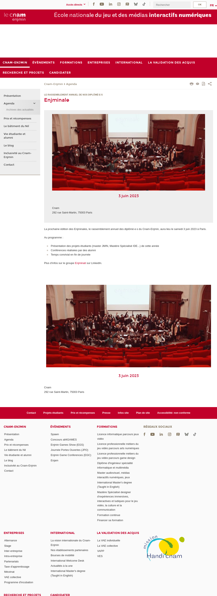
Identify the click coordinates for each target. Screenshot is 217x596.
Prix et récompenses (17, 118)
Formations (107, 427)
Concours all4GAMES (64, 439)
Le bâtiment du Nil (16, 126)
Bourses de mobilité (62, 555)
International (62, 533)
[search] (171, 4)
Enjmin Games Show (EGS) (67, 444)
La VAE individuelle (108, 540)
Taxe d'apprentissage (16, 566)
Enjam (54, 460)
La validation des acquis (118, 533)
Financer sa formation (110, 520)
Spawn (55, 434)
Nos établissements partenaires (69, 550)
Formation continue (108, 515)
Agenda (71, 84)
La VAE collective (107, 545)
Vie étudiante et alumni (14, 135)
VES (100, 556)
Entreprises (14, 533)
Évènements (60, 427)
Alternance (10, 540)
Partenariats (11, 561)
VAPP (100, 550)
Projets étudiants (53, 412)
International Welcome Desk (67, 560)
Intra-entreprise (13, 556)
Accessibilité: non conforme (173, 412)
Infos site (123, 412)
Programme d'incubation (18, 582)
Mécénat (9, 571)
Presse (106, 412)
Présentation (12, 96)
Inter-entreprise (13, 550)
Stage (7, 545)
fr (212, 5)
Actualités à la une (62, 565)
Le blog (9, 145)
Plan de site (143, 412)
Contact (9, 164)
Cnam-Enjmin (53, 84)
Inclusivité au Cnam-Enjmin (18, 155)
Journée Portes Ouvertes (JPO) (69, 449)
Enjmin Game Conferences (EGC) (71, 455)
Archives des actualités (20, 109)
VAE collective (12, 577)
